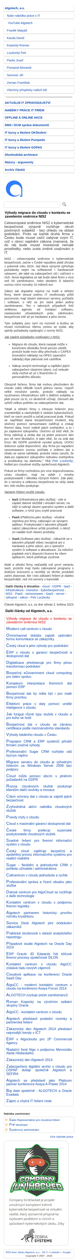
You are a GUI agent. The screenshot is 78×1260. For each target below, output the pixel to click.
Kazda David (15, 38)
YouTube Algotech (20, 23)
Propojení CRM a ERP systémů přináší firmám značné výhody (39, 743)
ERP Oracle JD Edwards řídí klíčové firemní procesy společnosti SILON (39, 956)
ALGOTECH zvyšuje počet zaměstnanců (37, 995)
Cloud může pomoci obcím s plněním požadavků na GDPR (39, 778)
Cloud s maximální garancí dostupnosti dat (38, 823)
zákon (24, 597)
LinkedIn (55, 1252)
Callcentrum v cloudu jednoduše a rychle (37, 875)
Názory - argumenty (19, 162)
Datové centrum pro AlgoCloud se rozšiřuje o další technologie (39, 894)
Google (67, 1252)
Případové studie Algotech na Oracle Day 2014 (39, 945)
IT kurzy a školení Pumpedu (25, 140)
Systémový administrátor (24, 1129)
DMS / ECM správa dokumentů (27, 125)
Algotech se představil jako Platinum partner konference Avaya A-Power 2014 (39, 1082)
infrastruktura (15, 590)
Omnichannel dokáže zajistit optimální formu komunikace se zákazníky (39, 637)
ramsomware (34, 593)
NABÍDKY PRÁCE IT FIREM (24, 110)
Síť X (45, 1252)
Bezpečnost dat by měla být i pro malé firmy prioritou (39, 695)
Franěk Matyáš (17, 30)
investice (32, 590)
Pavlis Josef (15, 60)
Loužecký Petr (16, 53)
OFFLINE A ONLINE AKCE (24, 117)
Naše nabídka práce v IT (23, 15)
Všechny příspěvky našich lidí (27, 90)
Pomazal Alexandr (19, 67)
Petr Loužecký (62, 461)
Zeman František (18, 82)
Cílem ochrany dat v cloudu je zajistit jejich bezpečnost (39, 798)
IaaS (67, 586)
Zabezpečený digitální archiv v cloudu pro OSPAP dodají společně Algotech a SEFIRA (39, 1070)
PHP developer (18, 1124)
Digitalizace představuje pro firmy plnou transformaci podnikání (39, 664)
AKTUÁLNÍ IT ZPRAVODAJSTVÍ (27, 102)
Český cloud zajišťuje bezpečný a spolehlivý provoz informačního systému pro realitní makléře (39, 854)
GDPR (56, 586)
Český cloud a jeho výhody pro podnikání (37, 646)
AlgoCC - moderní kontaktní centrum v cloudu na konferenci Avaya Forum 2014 (39, 986)
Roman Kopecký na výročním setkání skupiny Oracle (39, 1003)
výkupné (11, 597)
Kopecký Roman (18, 45)
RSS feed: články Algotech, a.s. (23, 1252)
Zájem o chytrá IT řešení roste (29, 1101)
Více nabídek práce (61, 1136)
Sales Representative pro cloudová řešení (34, 1120)
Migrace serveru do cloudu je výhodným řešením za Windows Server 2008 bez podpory (39, 765)
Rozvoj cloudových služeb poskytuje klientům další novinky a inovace (39, 788)
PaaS (19, 593)
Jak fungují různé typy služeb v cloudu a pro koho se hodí (39, 716)
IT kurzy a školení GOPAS (23, 147)
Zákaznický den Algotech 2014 (29, 1060)
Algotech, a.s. (15, 8)
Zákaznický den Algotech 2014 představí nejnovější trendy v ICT (39, 1030)
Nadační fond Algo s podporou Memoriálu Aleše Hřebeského (39, 1051)
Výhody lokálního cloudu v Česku (31, 734)
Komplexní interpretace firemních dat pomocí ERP (39, 685)
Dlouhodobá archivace (21, 154)
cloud (46, 586)
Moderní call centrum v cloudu (29, 629)
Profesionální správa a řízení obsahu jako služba (39, 883)
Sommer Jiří (15, 75)
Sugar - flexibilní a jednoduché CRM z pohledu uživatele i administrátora (39, 867)
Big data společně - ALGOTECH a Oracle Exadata (39, 1092)
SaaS (49, 593)
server (60, 593)
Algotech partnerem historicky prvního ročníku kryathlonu (39, 914)
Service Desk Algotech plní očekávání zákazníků (39, 925)
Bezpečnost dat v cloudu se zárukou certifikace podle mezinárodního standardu (39, 726)
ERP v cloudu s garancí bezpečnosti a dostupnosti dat (39, 654)
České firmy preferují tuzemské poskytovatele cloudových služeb (39, 832)
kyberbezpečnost (52, 590)
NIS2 (9, 593)
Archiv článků (15, 169)
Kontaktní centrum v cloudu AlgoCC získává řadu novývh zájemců (39, 966)
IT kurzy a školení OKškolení (25, 132)
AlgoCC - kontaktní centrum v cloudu (34, 1012)
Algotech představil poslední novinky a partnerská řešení (39, 1020)
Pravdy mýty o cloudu (22, 817)
